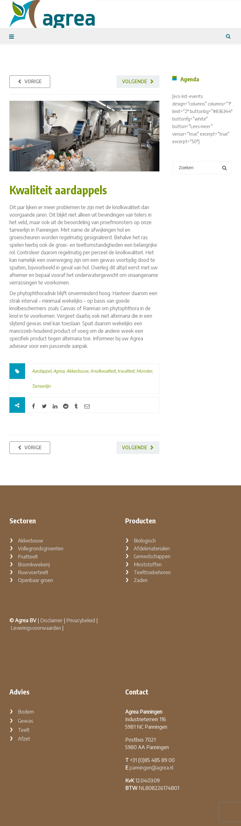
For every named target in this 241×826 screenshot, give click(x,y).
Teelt (23, 730)
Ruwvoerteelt (33, 572)
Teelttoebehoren (152, 572)
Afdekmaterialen (152, 548)
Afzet (24, 739)
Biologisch (145, 540)
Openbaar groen (35, 580)
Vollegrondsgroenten (40, 548)
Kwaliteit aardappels (58, 190)
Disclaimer (51, 620)
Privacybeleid (80, 620)
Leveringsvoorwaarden (36, 628)
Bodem (26, 712)
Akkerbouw (77, 371)
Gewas (25, 721)
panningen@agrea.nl (151, 767)
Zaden (140, 580)
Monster (144, 371)
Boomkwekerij (34, 564)
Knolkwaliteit (102, 371)
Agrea (58, 371)
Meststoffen (148, 564)
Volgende (134, 81)
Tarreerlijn (41, 386)
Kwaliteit (125, 371)
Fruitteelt (28, 556)
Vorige (33, 81)
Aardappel (41, 371)
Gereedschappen (152, 556)
